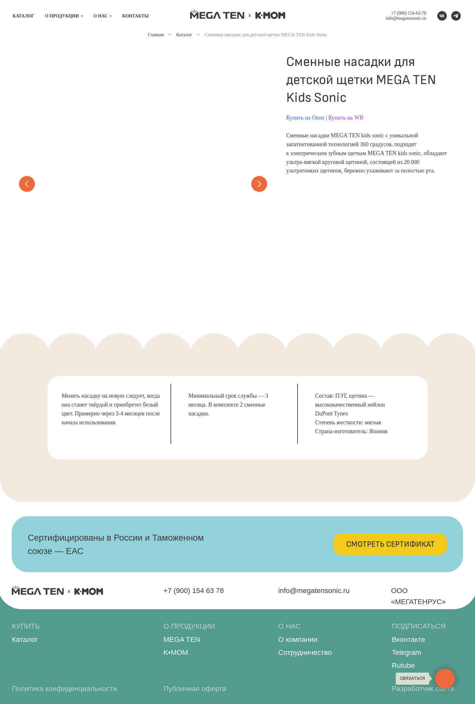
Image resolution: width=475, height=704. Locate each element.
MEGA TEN (182, 639)
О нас (100, 16)
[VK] (442, 16)
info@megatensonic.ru (406, 18)
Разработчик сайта (423, 689)
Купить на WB (345, 117)
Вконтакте (408, 639)
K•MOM (176, 652)
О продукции (62, 16)
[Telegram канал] (456, 16)
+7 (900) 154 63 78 (194, 591)
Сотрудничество (305, 652)
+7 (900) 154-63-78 (408, 13)
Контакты (135, 16)
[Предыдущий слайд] (27, 184)
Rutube (403, 665)
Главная (156, 34)
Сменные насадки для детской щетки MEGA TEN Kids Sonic (266, 34)
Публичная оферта (195, 689)
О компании (298, 639)
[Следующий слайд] (259, 184)
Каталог (23, 16)
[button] (390, 544)
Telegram (406, 652)
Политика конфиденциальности (64, 689)
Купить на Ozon (305, 117)
